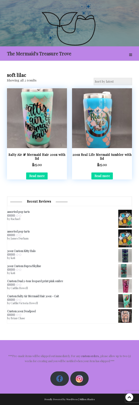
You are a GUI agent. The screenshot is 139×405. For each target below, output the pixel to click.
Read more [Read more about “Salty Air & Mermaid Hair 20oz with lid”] (37, 176)
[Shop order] (113, 81)
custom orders (90, 356)
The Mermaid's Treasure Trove (39, 53)
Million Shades (87, 399)
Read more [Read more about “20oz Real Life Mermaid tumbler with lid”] (102, 176)
